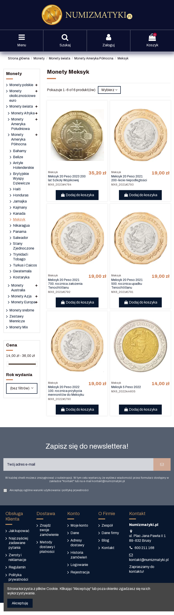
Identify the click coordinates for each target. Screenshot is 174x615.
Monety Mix (18, 327)
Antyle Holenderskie (23, 165)
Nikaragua (21, 225)
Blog (105, 540)
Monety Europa (23, 302)
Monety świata (21, 106)
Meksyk (19, 219)
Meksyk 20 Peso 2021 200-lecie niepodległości (129, 178)
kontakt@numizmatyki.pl (149, 560)
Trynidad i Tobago (20, 256)
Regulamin (17, 567)
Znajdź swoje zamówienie (49, 530)
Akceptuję (20, 603)
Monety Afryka (23, 113)
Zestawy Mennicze (17, 318)
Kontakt (108, 548)
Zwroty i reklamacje (17, 557)
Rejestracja (79, 572)
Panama (19, 231)
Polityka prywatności (18, 577)
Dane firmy (110, 533)
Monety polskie (21, 85)
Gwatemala (22, 271)
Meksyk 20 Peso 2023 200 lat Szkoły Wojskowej (67, 178)
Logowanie (79, 565)
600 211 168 (144, 548)
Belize (18, 157)
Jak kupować (19, 531)
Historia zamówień (78, 555)
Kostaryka (21, 277)
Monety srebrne (21, 310)
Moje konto (79, 525)
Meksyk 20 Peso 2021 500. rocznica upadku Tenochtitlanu (127, 283)
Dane (74, 533)
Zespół (107, 525)
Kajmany (20, 207)
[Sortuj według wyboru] (109, 90)
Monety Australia (18, 287)
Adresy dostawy (77, 542)
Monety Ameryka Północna (18, 139)
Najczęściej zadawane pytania (18, 543)
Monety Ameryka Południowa (20, 124)
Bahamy (19, 151)
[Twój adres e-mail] (78, 464)
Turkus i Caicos (25, 265)
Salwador (20, 238)
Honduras (21, 195)
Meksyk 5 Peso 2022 (126, 387)
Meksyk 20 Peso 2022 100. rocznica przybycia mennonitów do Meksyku (66, 390)
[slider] (8, 364)
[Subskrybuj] (162, 464)
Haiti (17, 189)
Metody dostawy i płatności (47, 547)
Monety (14, 73)
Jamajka (20, 201)
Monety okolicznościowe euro (22, 95)
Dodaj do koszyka (77, 195)
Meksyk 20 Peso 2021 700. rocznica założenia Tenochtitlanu (65, 283)
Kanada (19, 213)
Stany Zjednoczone (23, 246)
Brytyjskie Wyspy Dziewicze (21, 178)
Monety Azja (21, 296)
